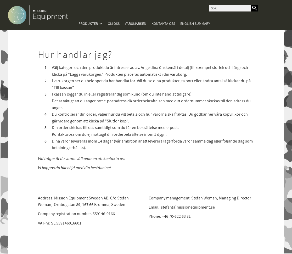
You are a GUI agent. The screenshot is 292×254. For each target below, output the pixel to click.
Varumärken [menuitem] (135, 23)
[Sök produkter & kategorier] (230, 8)
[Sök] (254, 8)
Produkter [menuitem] (88, 23)
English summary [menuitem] (195, 23)
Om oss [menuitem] (114, 23)
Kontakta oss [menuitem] (163, 23)
